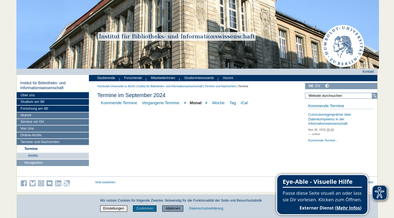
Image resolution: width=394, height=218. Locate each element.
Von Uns (27, 128)
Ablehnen (173, 208)
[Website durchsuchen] (341, 96)
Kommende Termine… (323, 140)
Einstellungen (113, 208)
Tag (233, 103)
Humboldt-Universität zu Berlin (116, 86)
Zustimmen (144, 208)
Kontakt (368, 72)
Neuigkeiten (33, 163)
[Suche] (374, 96)
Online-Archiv (31, 135)
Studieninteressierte (199, 78)
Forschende (133, 78)
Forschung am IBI (34, 108)
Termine (31, 149)
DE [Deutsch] (311, 86)
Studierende (106, 78)
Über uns (28, 95)
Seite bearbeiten (105, 182)
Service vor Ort (32, 122)
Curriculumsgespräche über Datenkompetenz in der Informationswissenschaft (329, 119)
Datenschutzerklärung (206, 208)
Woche (218, 103)
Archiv (33, 155)
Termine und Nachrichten (40, 142)
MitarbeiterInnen (163, 78)
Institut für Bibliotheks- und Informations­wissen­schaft (43, 85)
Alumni (26, 115)
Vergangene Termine (160, 103)
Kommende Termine (119, 103)
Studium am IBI (32, 102)
